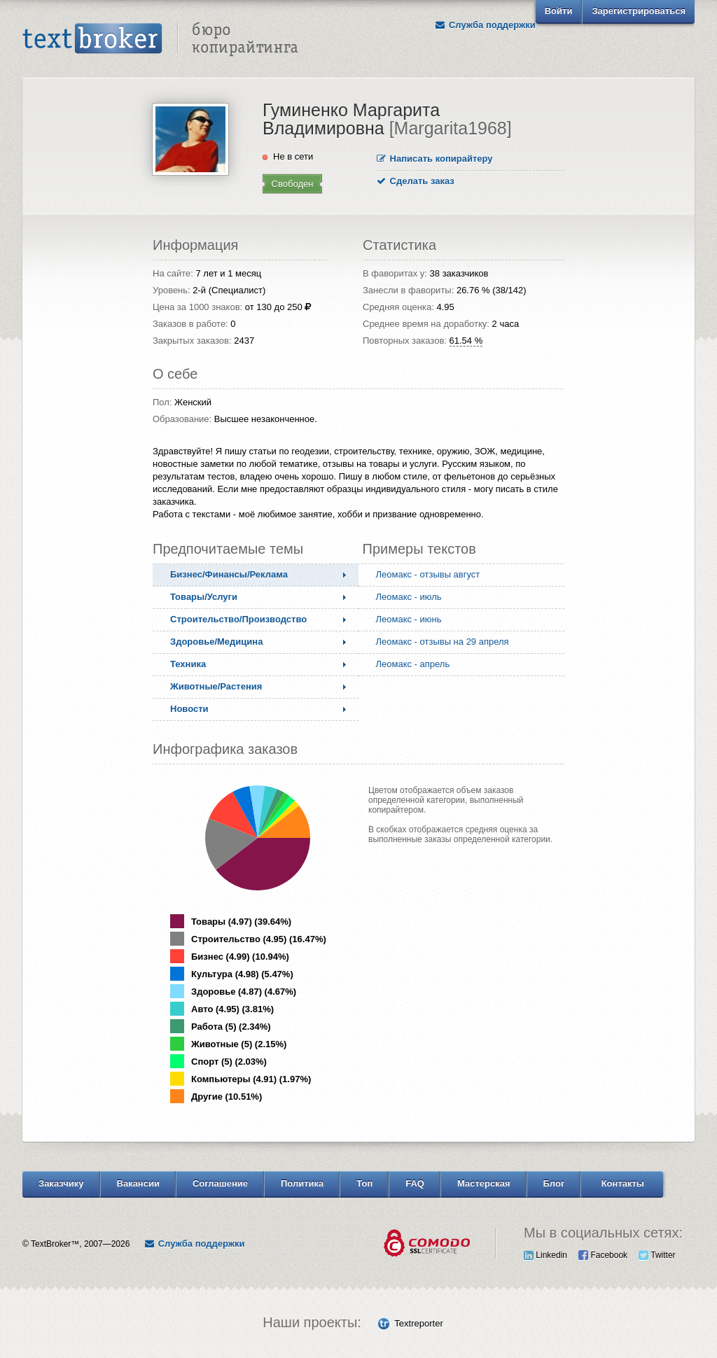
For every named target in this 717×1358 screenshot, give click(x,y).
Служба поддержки (485, 25)
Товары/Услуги (203, 597)
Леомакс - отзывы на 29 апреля (442, 641)
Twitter (657, 1255)
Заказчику (61, 1183)
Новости (189, 709)
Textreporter (418, 1323)
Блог (554, 1183)
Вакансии (138, 1183)
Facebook (602, 1255)
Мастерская (483, 1183)
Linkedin (545, 1255)
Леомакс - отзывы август (428, 574)
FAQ (414, 1183)
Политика (302, 1183)
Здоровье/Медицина (216, 641)
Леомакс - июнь (409, 619)
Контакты (622, 1183)
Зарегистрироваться (638, 11)
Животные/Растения (216, 686)
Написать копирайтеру (435, 158)
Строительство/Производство (238, 619)
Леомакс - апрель (413, 664)
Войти (559, 11)
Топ (364, 1183)
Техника (188, 664)
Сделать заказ (415, 181)
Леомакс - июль (409, 597)
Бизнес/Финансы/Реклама (229, 574)
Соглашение (220, 1183)
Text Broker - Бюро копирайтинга (160, 39)
